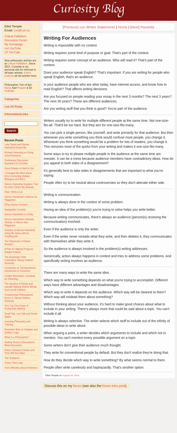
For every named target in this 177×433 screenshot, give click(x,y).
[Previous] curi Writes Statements (89, 27)
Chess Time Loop (13, 363)
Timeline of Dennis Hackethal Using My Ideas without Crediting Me (19, 233)
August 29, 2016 (70, 375)
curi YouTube (12, 48)
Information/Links (16, 114)
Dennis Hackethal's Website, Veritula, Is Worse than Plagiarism (19, 222)
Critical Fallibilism (15, 36)
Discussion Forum (15, 40)
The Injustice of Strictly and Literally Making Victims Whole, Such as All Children (20, 286)
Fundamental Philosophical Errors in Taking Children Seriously (18, 298)
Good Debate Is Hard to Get (19, 168)
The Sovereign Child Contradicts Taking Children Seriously (18, 260)
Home (122, 27)
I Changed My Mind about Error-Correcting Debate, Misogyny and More (18, 176)
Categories (11, 99)
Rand (7, 87)
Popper (21, 87)
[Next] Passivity (142, 27)
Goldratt (9, 90)
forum (77, 386)
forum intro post (113, 386)
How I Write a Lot (13, 192)
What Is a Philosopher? (16, 337)
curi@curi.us (22, 30)
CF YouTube (12, 52)
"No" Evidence (12, 358)
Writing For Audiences (70, 38)
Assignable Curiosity (15, 209)
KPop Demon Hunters (15, 204)
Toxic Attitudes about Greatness (21, 367)
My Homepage (13, 44)
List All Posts (13, 106)
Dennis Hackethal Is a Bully (18, 214)
